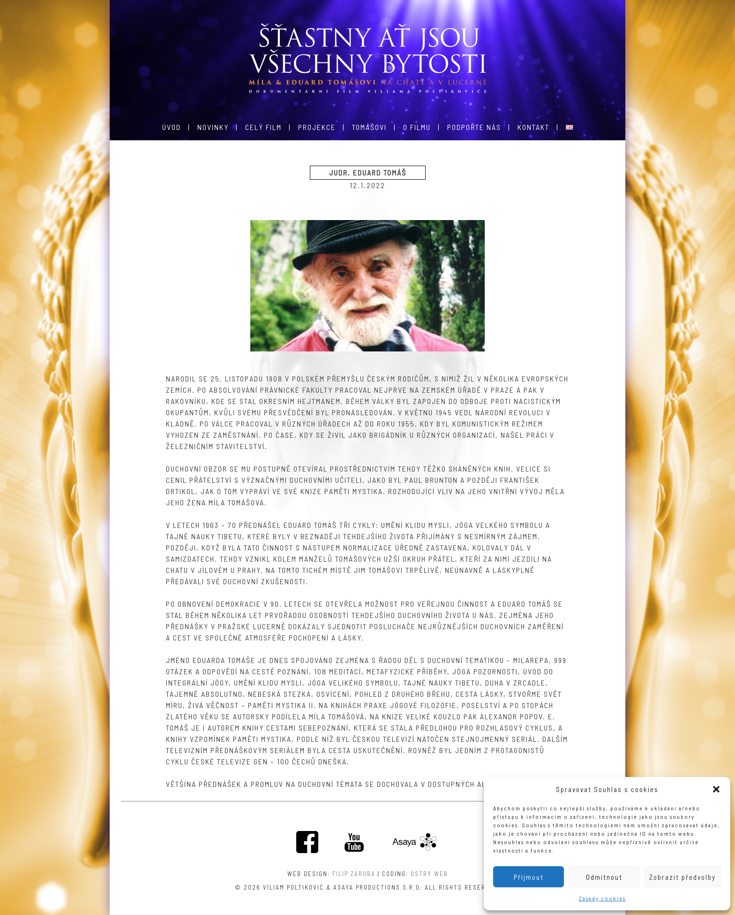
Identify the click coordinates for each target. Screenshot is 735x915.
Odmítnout (604, 877)
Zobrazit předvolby (682, 877)
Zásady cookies (602, 898)
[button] (716, 789)
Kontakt (533, 126)
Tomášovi (369, 126)
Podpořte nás (474, 126)
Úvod (171, 126)
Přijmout (529, 877)
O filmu (417, 126)
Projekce (317, 126)
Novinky (213, 126)
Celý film (263, 126)
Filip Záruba (353, 873)
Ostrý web (429, 873)
